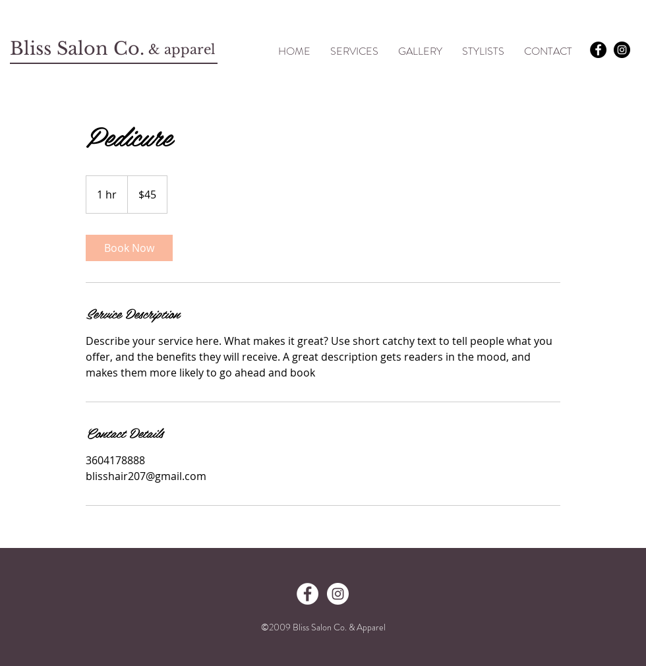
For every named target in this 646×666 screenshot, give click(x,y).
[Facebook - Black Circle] (598, 50)
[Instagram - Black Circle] (622, 50)
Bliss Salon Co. (80, 48)
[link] (129, 248)
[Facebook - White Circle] (307, 594)
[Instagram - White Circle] (338, 594)
